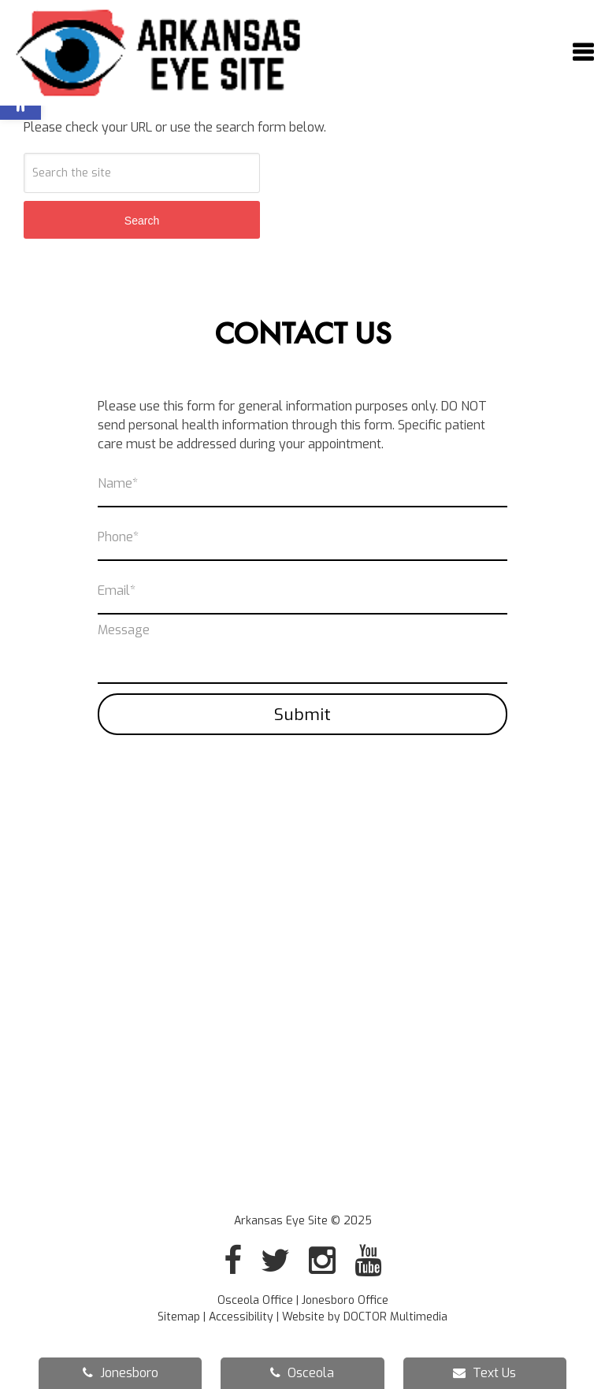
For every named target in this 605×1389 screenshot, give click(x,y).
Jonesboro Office (345, 1300)
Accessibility (241, 1316)
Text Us (484, 1373)
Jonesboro (120, 1373)
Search (141, 220)
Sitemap (179, 1316)
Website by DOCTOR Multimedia (364, 1316)
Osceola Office (256, 1300)
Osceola (302, 1373)
